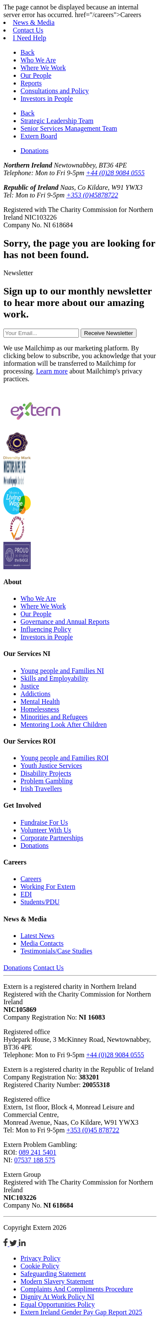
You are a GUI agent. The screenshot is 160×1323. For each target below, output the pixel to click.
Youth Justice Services (51, 765)
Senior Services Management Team (68, 128)
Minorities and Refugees (53, 716)
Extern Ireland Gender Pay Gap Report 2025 (81, 1312)
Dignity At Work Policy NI (57, 1296)
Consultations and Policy (54, 90)
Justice (29, 686)
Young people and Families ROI (64, 757)
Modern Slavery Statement (57, 1281)
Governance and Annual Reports (64, 621)
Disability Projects (45, 773)
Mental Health (40, 701)
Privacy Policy (40, 1258)
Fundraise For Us (44, 822)
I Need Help (29, 37)
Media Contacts (42, 943)
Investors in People (46, 98)
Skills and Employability (54, 678)
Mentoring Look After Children (63, 724)
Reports (31, 83)
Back (27, 52)
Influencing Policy (45, 629)
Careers (30, 878)
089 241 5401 (37, 1152)
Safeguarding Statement (53, 1273)
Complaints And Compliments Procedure (76, 1289)
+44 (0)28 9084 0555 (115, 172)
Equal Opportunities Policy (57, 1304)
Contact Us (28, 30)
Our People (35, 75)
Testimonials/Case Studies (56, 951)
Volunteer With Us (45, 830)
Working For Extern (47, 886)
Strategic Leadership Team (56, 120)
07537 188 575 (34, 1160)
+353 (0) (92, 195)
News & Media (34, 22)
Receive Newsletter (108, 333)
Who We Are (38, 60)
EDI (26, 894)
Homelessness (39, 709)
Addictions (35, 693)
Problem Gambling (46, 781)
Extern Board (38, 136)
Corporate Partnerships (51, 837)
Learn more (51, 371)
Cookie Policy (39, 1266)
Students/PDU (40, 902)
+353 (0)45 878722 (93, 1130)
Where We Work (43, 67)
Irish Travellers (41, 788)
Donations (34, 150)
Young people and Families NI (62, 670)
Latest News (37, 935)
